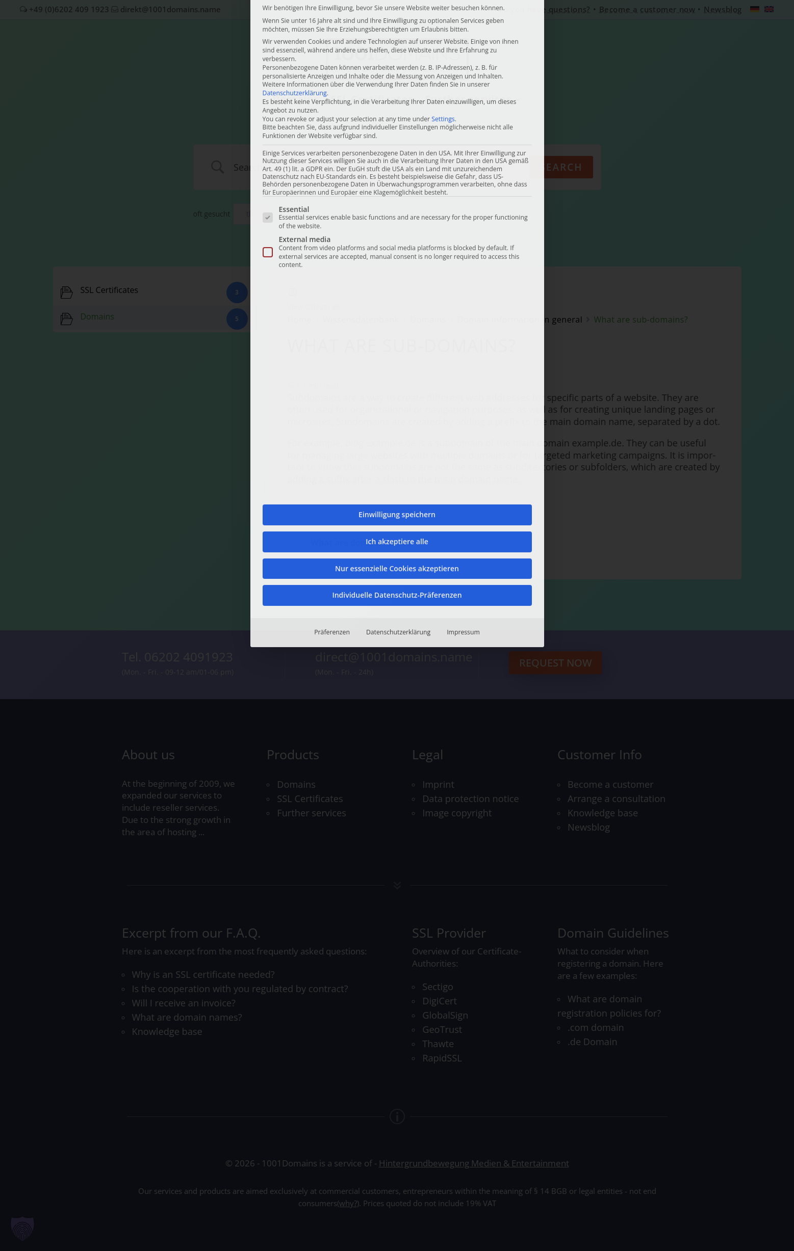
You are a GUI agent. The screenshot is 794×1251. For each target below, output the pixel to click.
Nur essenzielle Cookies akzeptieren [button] (397, 309)
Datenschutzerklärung (398, 373)
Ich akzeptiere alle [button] (397, 282)
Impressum (463, 373)
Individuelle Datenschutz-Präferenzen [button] (397, 336)
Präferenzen (332, 373)
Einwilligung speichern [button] (397, 256)
